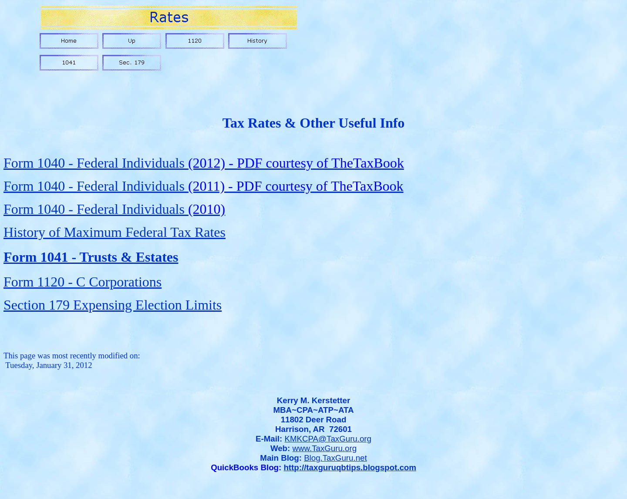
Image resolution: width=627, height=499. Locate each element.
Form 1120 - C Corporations (82, 282)
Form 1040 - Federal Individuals (203, 163)
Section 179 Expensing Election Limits (112, 305)
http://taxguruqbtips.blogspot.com (349, 467)
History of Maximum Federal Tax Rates (114, 232)
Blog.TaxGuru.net (335, 457)
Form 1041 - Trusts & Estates (90, 257)
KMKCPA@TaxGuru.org (328, 438)
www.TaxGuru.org (324, 448)
